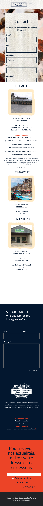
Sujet (8, 66)
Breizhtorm (25, 500)
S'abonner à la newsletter (21, 480)
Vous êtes (10, 55)
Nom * (8, 35)
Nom (5, 331)
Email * (8, 45)
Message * (10, 76)
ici (36, 429)
